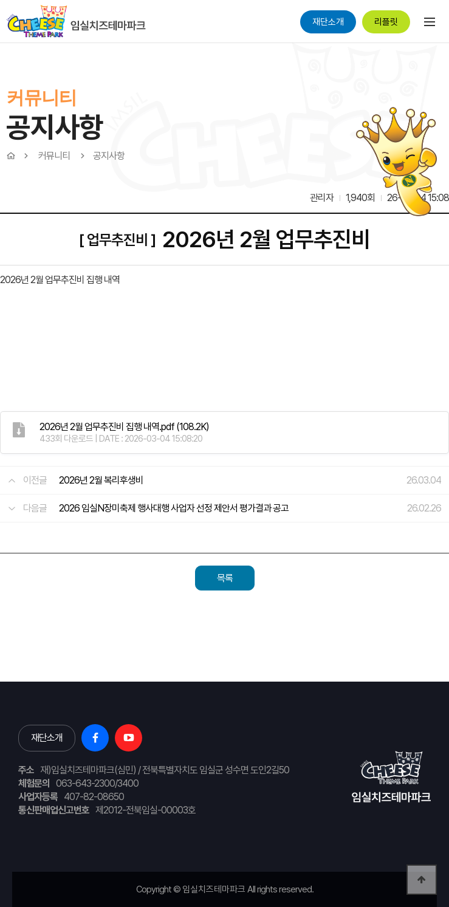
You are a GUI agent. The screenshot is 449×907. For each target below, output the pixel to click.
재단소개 (328, 21)
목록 (225, 578)
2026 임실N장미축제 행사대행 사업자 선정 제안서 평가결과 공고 (174, 508)
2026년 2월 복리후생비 (101, 480)
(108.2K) (124, 427)
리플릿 (386, 21)
